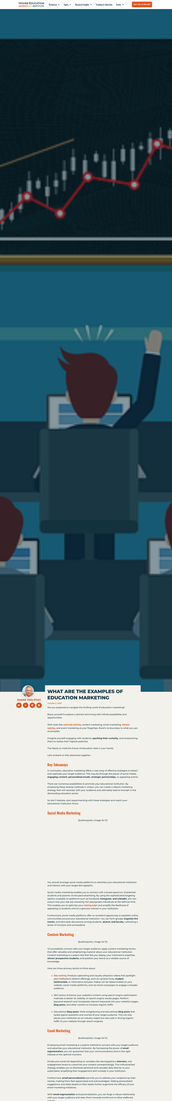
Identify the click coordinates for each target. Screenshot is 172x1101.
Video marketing (60, 975)
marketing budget (90, 905)
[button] (19, 705)
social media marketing (72, 724)
